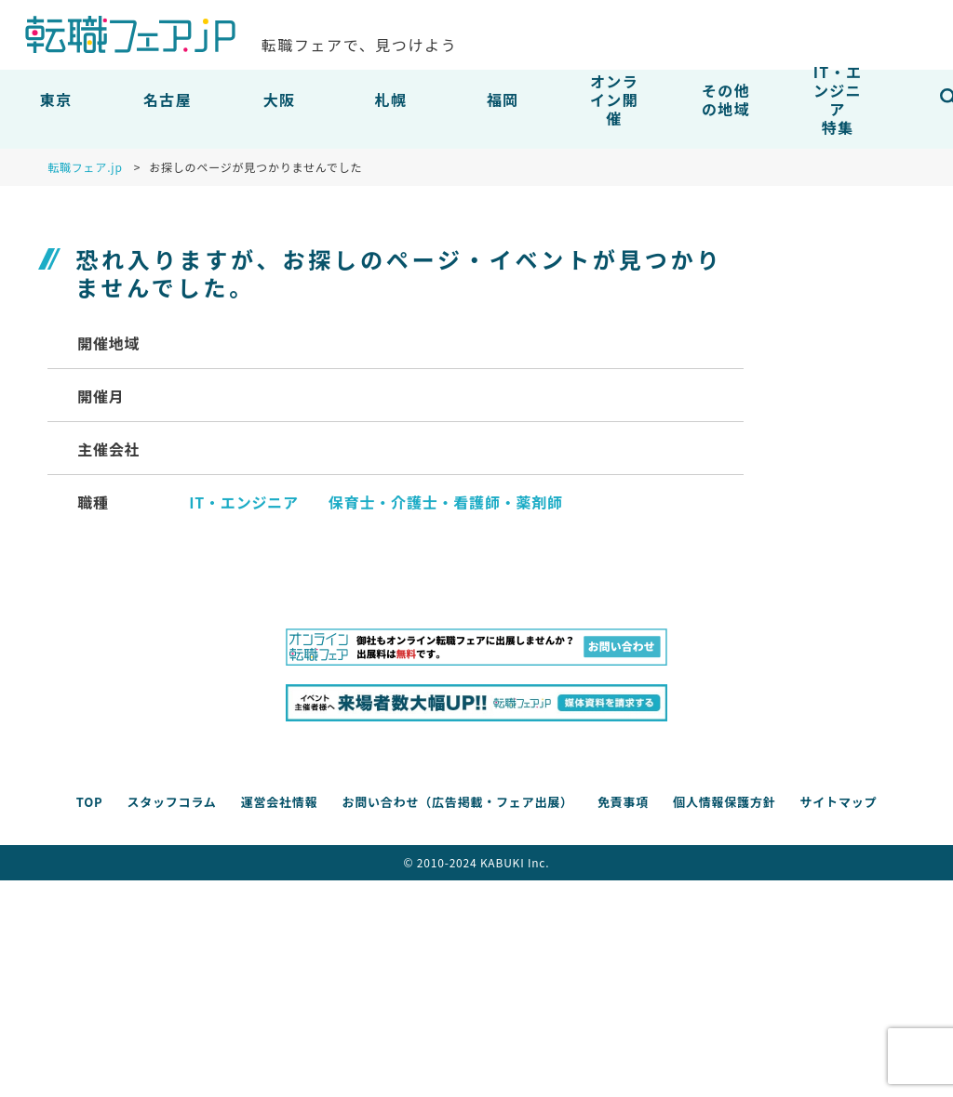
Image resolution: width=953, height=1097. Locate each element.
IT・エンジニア (244, 502)
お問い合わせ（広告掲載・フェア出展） (457, 802)
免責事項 (623, 802)
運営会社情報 (279, 802)
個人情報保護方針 (724, 802)
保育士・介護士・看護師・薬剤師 (446, 502)
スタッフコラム (171, 802)
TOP (89, 802)
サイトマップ (838, 802)
